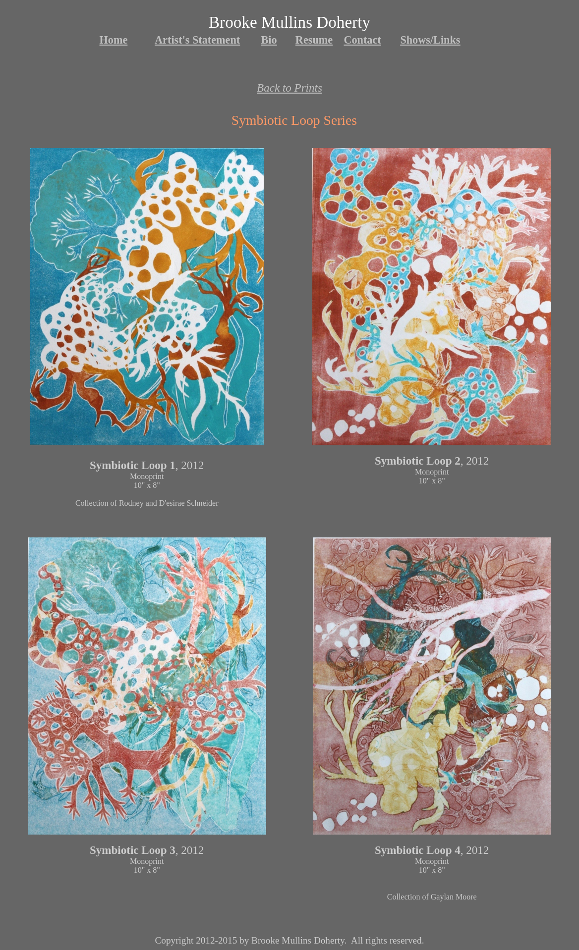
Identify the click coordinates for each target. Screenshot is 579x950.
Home (114, 40)
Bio (269, 40)
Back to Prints (289, 87)
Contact (362, 40)
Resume (314, 40)
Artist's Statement (197, 40)
